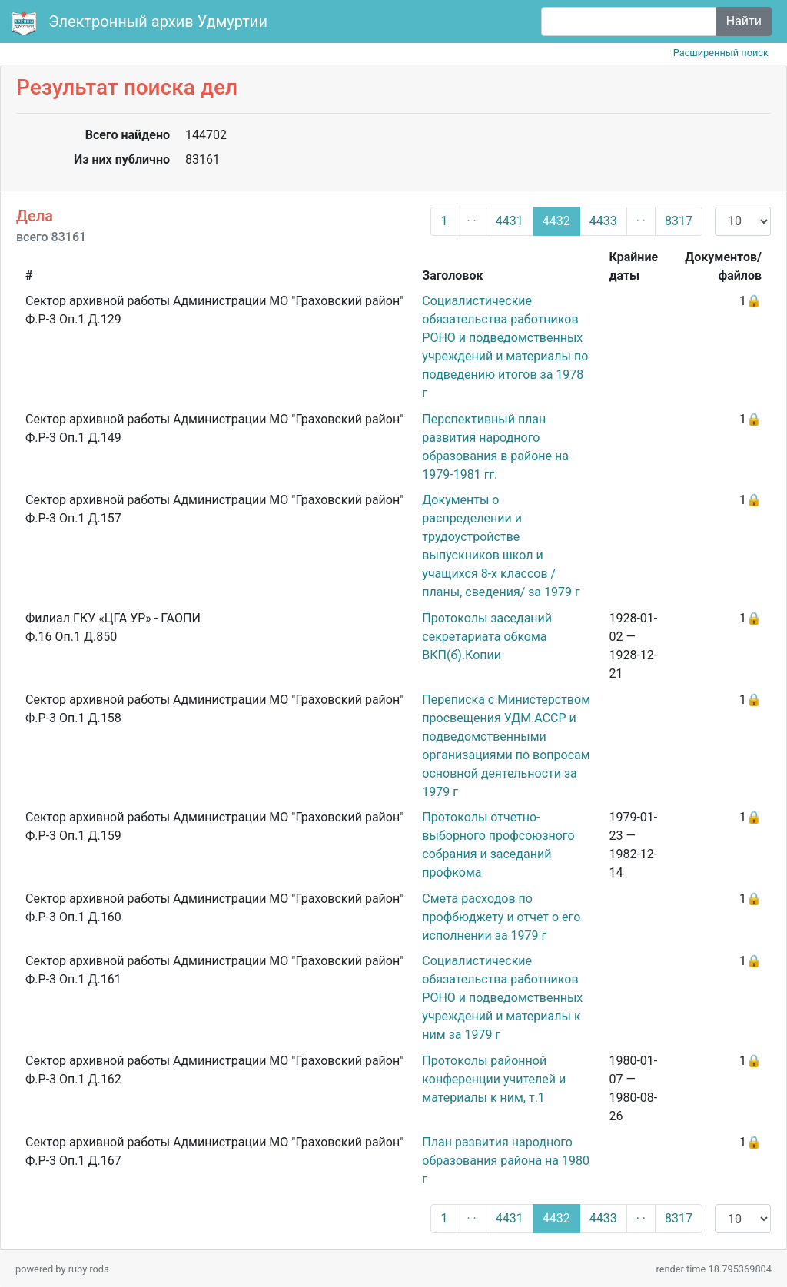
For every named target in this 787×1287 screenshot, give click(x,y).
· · (471, 221)
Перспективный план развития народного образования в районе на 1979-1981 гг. (495, 447)
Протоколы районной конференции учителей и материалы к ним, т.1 (494, 1079)
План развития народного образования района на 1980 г (505, 1160)
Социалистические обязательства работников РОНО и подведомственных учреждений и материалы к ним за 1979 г (502, 998)
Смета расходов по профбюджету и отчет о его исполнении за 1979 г (501, 917)
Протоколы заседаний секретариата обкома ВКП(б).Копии (487, 636)
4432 (556, 221)
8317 (678, 221)
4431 (509, 221)
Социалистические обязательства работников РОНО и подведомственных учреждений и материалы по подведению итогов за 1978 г (505, 347)
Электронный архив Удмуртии (141, 23)
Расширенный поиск (721, 52)
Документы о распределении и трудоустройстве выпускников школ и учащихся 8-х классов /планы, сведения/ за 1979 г (500, 546)
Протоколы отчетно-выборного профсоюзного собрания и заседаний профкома (498, 845)
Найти (744, 21)
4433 (603, 221)
